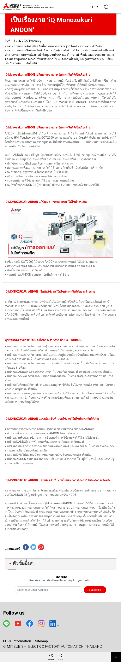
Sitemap (41, 641)
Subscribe (95, 589)
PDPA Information (17, 641)
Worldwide (106, 6)
